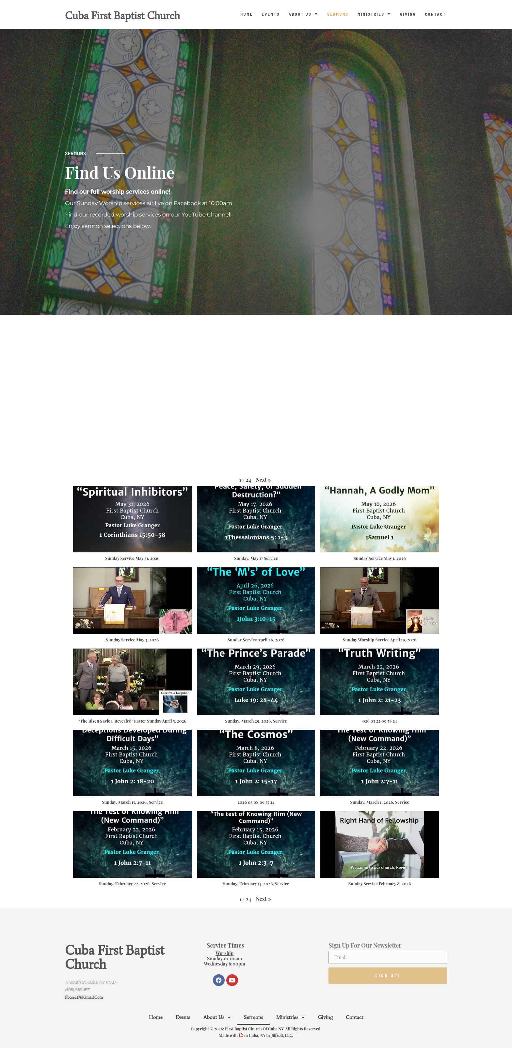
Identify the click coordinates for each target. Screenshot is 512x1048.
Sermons (338, 14)
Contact (435, 14)
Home (246, 14)
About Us (303, 14)
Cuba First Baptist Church (122, 15)
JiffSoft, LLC (281, 1035)
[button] (263, 479)
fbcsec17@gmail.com (84, 997)
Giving (408, 14)
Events (271, 14)
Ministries (374, 14)
